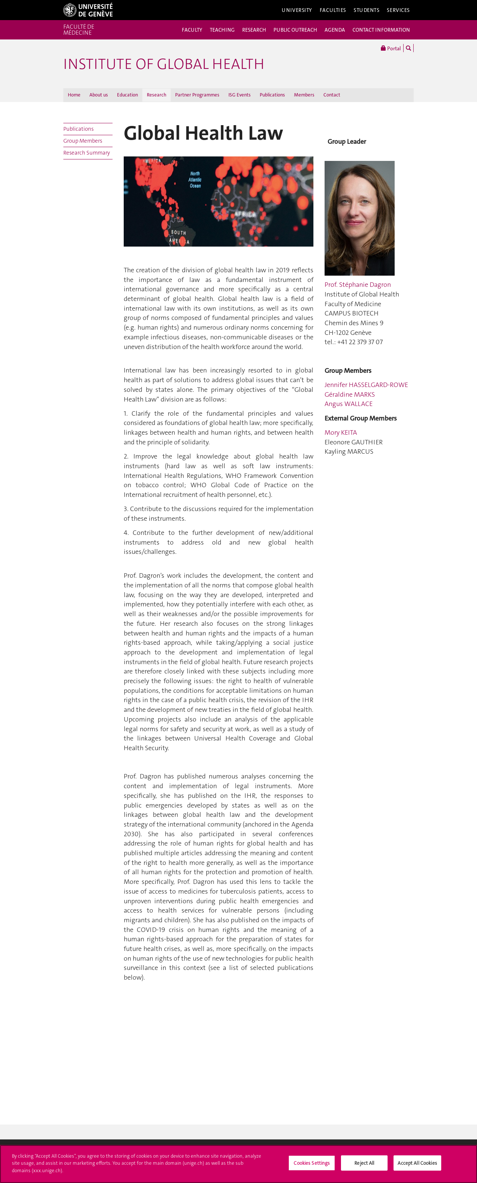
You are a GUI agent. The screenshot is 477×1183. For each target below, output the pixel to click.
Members (304, 95)
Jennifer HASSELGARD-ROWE (366, 384)
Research (156, 95)
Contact (331, 95)
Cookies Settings (312, 1166)
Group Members (82, 141)
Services (398, 10)
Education (127, 95)
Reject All (364, 1166)
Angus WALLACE (349, 403)
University (297, 10)
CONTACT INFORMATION (381, 29)
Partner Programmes (197, 95)
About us (98, 95)
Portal (391, 48)
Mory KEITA (341, 432)
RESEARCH (254, 29)
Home (74, 95)
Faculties (333, 10)
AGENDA (335, 29)
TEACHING (222, 29)
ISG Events (239, 95)
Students (367, 10)
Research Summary (86, 152)
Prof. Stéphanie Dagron (358, 284)
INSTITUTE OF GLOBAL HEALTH (163, 64)
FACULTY (192, 29)
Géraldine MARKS (350, 394)
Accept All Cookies (417, 1166)
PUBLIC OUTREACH (295, 29)
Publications (272, 95)
